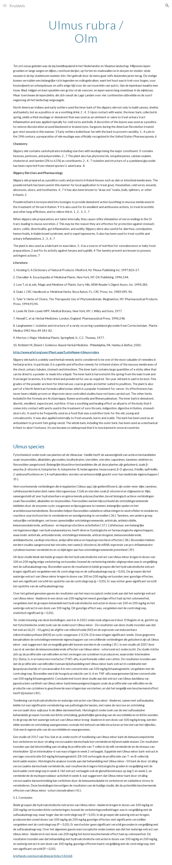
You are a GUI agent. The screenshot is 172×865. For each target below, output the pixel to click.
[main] (86, 31)
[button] (5, 5)
